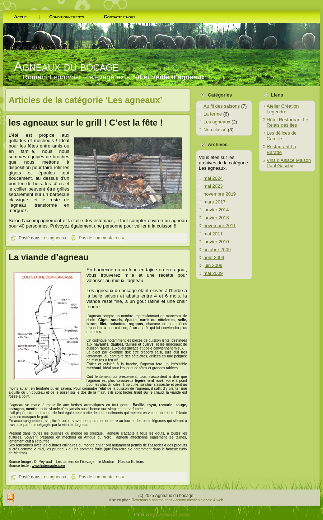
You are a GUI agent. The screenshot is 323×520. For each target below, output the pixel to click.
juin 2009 (213, 265)
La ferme (212, 114)
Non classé (214, 129)
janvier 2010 (216, 241)
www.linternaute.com (48, 466)
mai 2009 (213, 273)
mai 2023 (213, 186)
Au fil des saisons (221, 106)
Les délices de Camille (281, 135)
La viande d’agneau (49, 257)
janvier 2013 (216, 217)
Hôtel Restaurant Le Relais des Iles (287, 122)
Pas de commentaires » (101, 237)
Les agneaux (54, 237)
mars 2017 (214, 202)
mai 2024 (213, 178)
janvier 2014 (216, 209)
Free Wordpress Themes (170, 514)
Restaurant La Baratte (281, 149)
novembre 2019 (219, 194)
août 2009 (213, 257)
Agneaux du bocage (66, 66)
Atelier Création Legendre (283, 108)
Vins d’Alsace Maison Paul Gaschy (289, 163)
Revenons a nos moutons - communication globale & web (177, 500)
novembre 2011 (219, 225)
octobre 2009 (217, 249)
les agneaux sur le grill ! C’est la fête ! (86, 122)
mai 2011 (213, 233)
